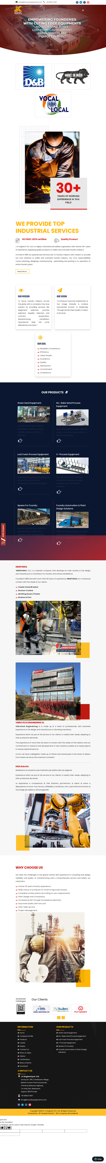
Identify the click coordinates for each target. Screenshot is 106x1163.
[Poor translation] (7, 1127)
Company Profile (26, 1036)
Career (23, 1043)
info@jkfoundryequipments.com (34, 1100)
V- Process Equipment (68, 454)
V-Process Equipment (67, 1043)
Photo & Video (25, 1053)
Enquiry (22, 1046)
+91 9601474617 (27, 1096)
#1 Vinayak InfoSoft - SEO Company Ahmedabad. (58, 1113)
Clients (22, 1056)
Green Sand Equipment (30, 402)
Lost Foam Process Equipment (34, 454)
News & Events (25, 1063)
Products (23, 1039)
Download (24, 1066)
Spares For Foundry (28, 505)
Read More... (22, 271)
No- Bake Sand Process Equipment (72, 1036)
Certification (25, 1059)
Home (22, 1033)
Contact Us (24, 1049)
